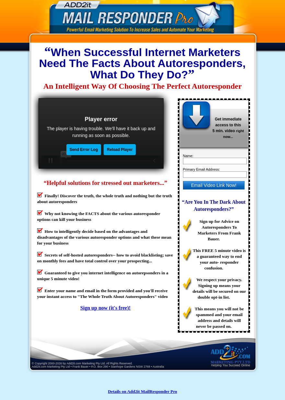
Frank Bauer (81, 366)
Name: (188, 156)
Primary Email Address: (201, 169)
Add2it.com (74, 363)
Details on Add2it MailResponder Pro (142, 391)
